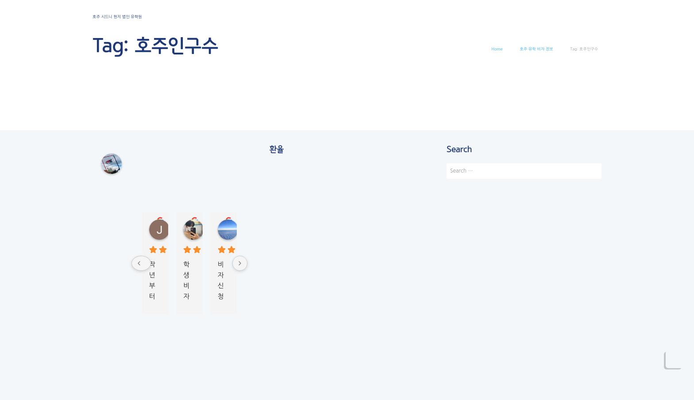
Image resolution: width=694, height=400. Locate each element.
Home (497, 49)
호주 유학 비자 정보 (536, 49)
